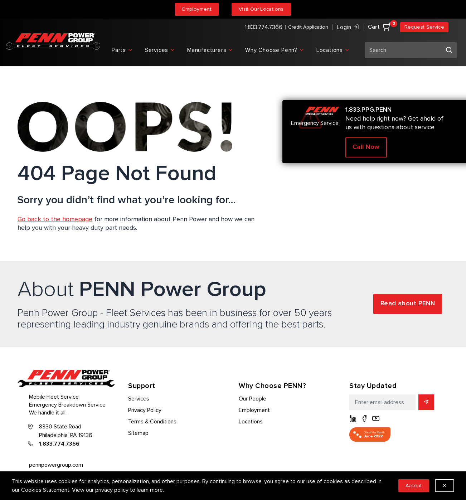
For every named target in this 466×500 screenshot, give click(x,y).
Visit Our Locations (261, 9)
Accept (414, 485)
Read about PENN (407, 303)
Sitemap (138, 433)
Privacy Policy (144, 410)
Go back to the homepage (55, 219)
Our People (252, 398)
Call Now (366, 147)
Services (138, 398)
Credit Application (308, 27)
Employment (197, 9)
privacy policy (111, 490)
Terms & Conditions (152, 421)
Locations (251, 421)
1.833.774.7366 (263, 27)
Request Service (424, 27)
